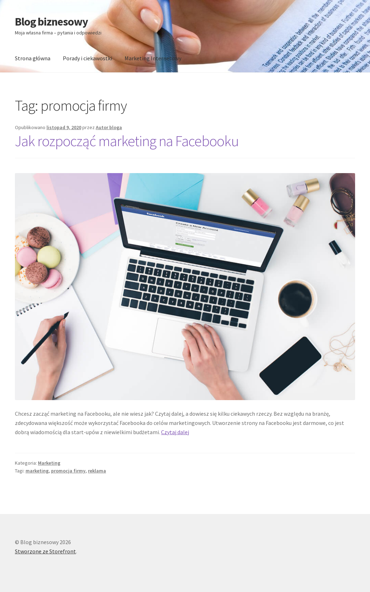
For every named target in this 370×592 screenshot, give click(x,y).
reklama (97, 470)
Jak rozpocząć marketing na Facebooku (127, 141)
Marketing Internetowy (153, 58)
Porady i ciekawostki (87, 58)
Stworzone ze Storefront (45, 551)
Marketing (49, 463)
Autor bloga (109, 127)
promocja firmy (68, 470)
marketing (37, 470)
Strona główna (32, 58)
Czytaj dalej (175, 432)
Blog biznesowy (51, 22)
